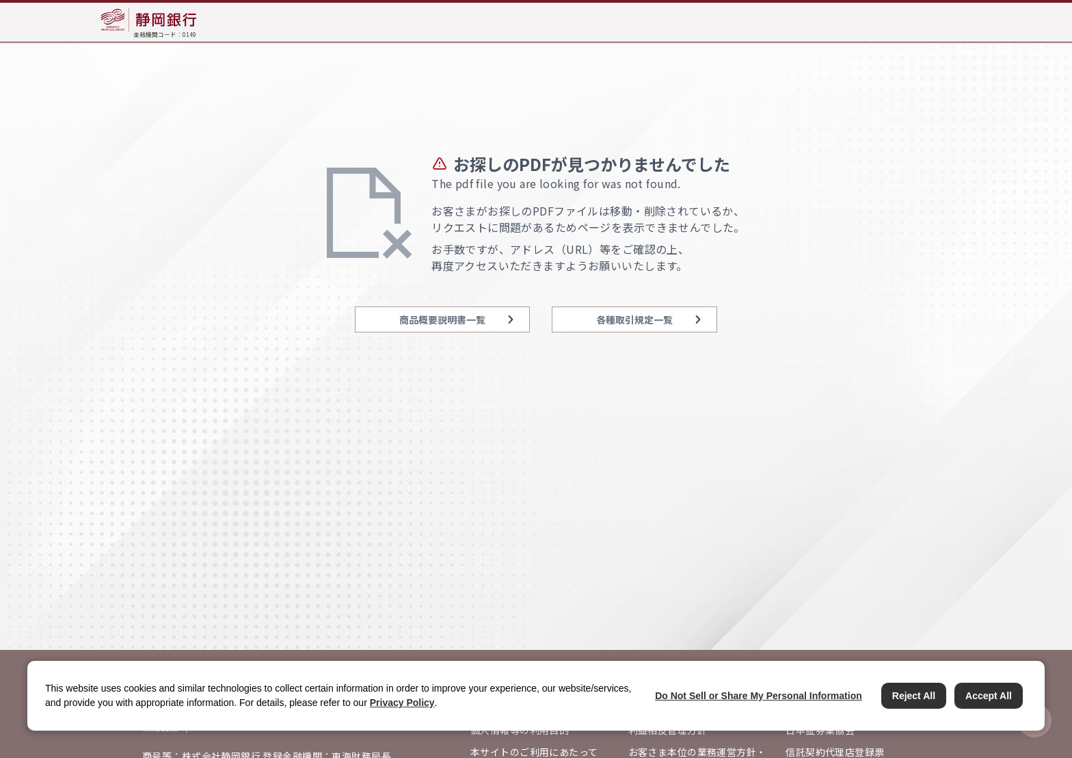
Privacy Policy (402, 702)
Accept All (988, 695)
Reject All (913, 695)
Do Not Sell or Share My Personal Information (758, 695)
